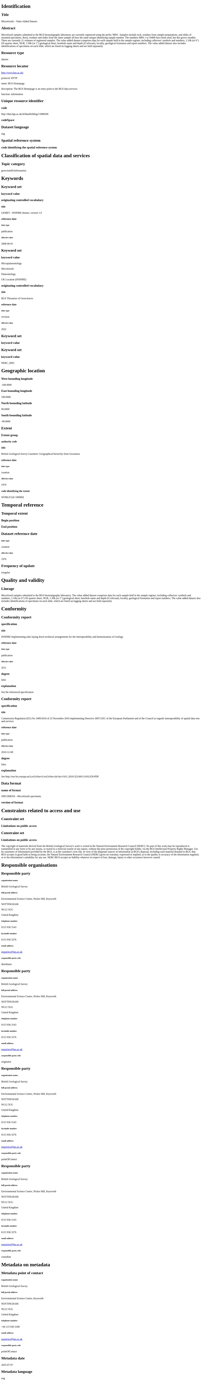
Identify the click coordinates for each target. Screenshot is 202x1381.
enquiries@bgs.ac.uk (11, 952)
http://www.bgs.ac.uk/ (12, 72)
